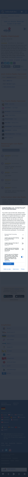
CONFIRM (8, 263)
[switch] (22, 238)
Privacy (22, 269)
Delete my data (7, 269)
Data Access (16, 269)
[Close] (25, 208)
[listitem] (14, 235)
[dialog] (14, 238)
